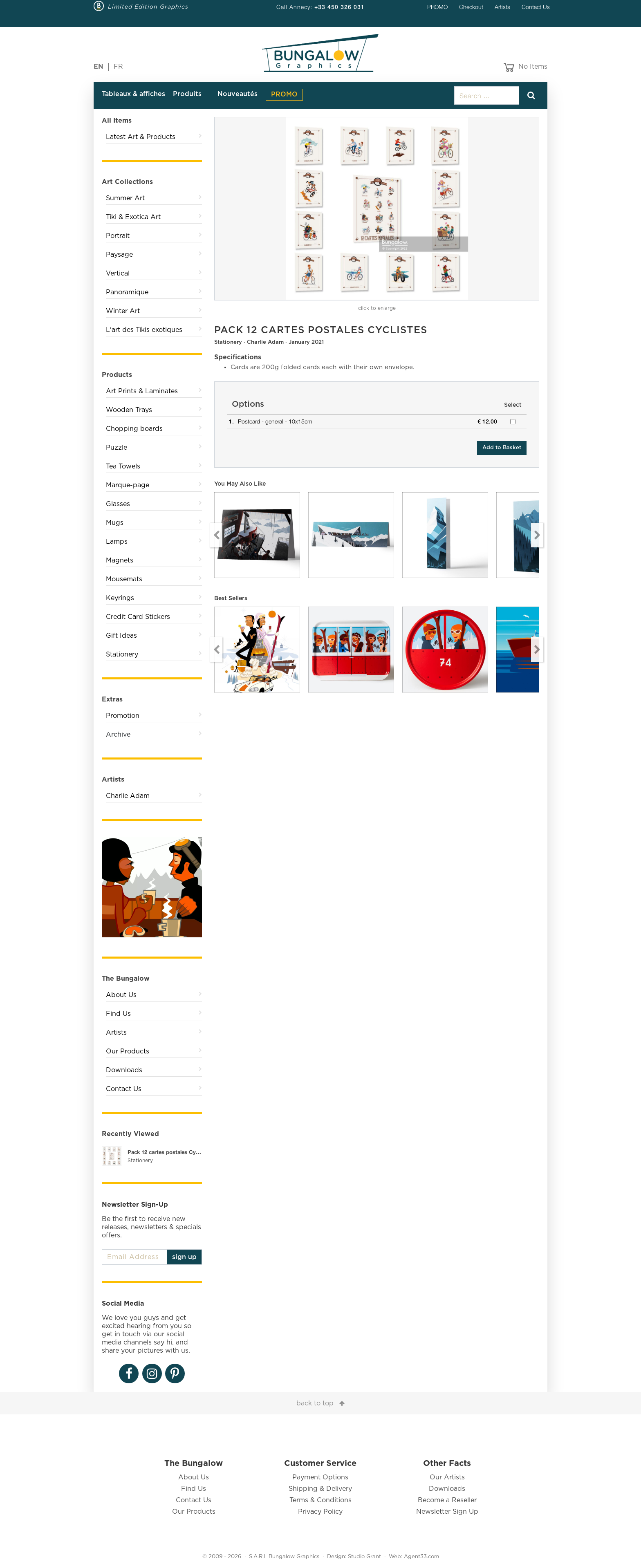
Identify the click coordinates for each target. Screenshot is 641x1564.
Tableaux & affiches (133, 94)
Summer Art (125, 198)
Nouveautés (237, 94)
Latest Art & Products (140, 137)
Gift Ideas (121, 635)
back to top (315, 1403)
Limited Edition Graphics (148, 6)
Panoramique (127, 292)
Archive (118, 734)
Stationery (122, 654)
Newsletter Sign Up (447, 1511)
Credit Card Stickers (138, 617)
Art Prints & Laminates (142, 391)
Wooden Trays (129, 410)
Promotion (122, 716)
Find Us (118, 1014)
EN (98, 66)
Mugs (114, 523)
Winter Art (123, 311)
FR (118, 66)
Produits (187, 94)
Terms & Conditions (320, 1500)
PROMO (437, 6)
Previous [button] (216, 535)
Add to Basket (501, 447)
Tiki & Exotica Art (133, 217)
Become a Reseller (447, 1500)
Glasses (118, 504)
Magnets (119, 560)
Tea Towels (123, 466)
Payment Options (320, 1477)
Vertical (118, 273)
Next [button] (537, 535)
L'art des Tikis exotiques (144, 330)
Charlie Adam (128, 796)
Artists (502, 6)
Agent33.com (421, 1557)
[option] (377, 208)
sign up (184, 1257)
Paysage (119, 254)
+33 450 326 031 (339, 6)
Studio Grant (364, 1557)
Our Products (127, 1051)
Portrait (118, 236)
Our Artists (447, 1477)
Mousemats (124, 579)
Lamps (117, 541)
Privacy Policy (320, 1511)
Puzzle (116, 447)
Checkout (471, 6)
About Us (121, 995)
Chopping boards (134, 429)
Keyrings (120, 598)
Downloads (124, 1070)
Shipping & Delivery (320, 1489)
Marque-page (127, 485)
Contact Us (536, 6)
